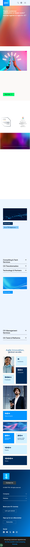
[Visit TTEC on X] (10, 532)
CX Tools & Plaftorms (15, 338)
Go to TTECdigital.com (11, 227)
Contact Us (9, 483)
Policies (5, 498)
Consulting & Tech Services (15, 261)
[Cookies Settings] (1, 545)
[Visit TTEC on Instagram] (16, 532)
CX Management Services (15, 331)
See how (9, 94)
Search (18, 2)
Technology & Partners (15, 270)
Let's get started (10, 511)
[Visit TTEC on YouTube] (7, 532)
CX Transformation (15, 266)
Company (6, 494)
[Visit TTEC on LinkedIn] (4, 532)
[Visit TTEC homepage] (6, 476)
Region (21, 2)
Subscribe (9, 522)
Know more (8, 223)
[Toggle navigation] (25, 2)
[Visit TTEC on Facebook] (13, 532)
